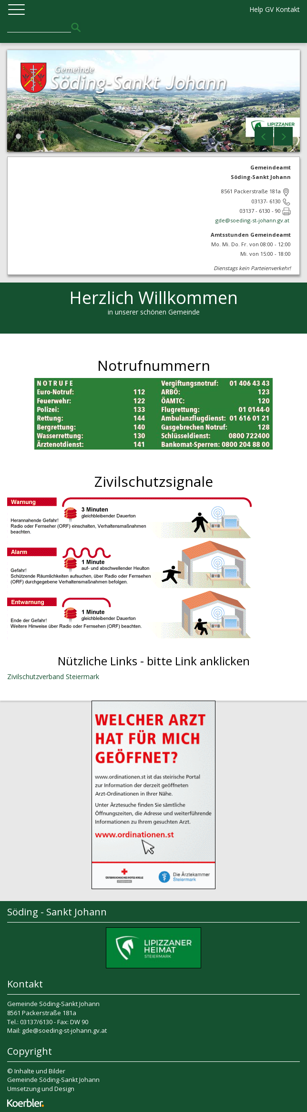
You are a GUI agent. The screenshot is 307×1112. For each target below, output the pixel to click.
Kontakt (288, 9)
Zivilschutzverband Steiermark (53, 676)
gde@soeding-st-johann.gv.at (253, 220)
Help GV (261, 9)
